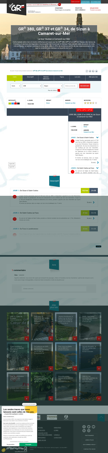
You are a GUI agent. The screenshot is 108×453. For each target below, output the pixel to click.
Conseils (57, 435)
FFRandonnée (40, 447)
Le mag (56, 430)
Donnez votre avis (28, 288)
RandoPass (57, 427)
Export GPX (11, 163)
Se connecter (95, 1)
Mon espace (41, 437)
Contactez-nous (89, 449)
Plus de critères (52, 90)
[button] (4, 450)
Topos (62, 77)
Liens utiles (89, 440)
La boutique (85, 1)
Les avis (77, 77)
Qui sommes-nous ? (89, 444)
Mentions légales (55, 447)
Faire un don (75, 1)
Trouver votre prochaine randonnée (23, 70)
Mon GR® (16, 7)
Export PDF (11, 166)
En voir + (93, 162)
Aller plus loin (93, 77)
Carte (14, 77)
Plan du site (47, 447)
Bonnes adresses (46, 78)
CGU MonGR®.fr (63, 447)
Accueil (12, 70)
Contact (31, 449)
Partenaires (89, 435)
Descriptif (30, 77)
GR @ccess (41, 430)
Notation (87, 100)
